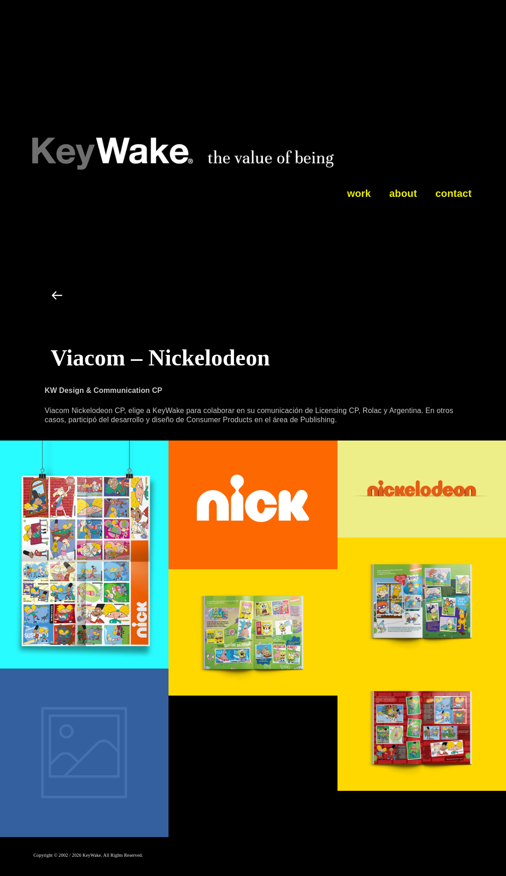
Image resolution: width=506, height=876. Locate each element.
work (359, 193)
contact (453, 193)
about (403, 193)
